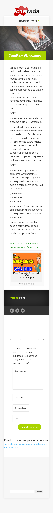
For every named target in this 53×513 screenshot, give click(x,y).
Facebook (17, 310)
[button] (20, 284)
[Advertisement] (27, 474)
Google (12, 310)
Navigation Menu (28, 21)
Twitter (22, 310)
